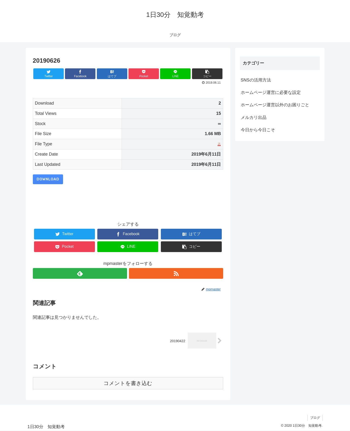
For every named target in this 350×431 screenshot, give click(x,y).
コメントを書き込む (128, 383)
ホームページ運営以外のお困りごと (275, 104)
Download (48, 179)
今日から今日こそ (258, 129)
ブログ (315, 418)
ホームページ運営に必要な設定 (271, 92)
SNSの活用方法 (256, 80)
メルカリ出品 (253, 117)
